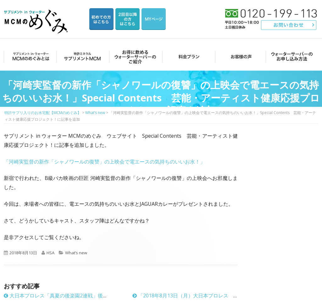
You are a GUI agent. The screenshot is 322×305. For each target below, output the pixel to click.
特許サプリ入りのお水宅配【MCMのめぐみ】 (37, 14)
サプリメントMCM (82, 56)
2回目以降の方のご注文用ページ (127, 19)
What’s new (76, 253)
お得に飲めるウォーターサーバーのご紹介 (134, 56)
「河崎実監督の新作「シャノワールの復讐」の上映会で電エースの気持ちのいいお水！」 (104, 161)
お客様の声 (239, 56)
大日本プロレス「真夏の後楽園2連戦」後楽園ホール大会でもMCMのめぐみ (92, 295)
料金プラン (187, 56)
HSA (50, 253)
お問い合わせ (289, 25)
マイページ (154, 19)
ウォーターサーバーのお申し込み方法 (292, 56)
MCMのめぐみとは (30, 56)
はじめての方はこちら (101, 19)
